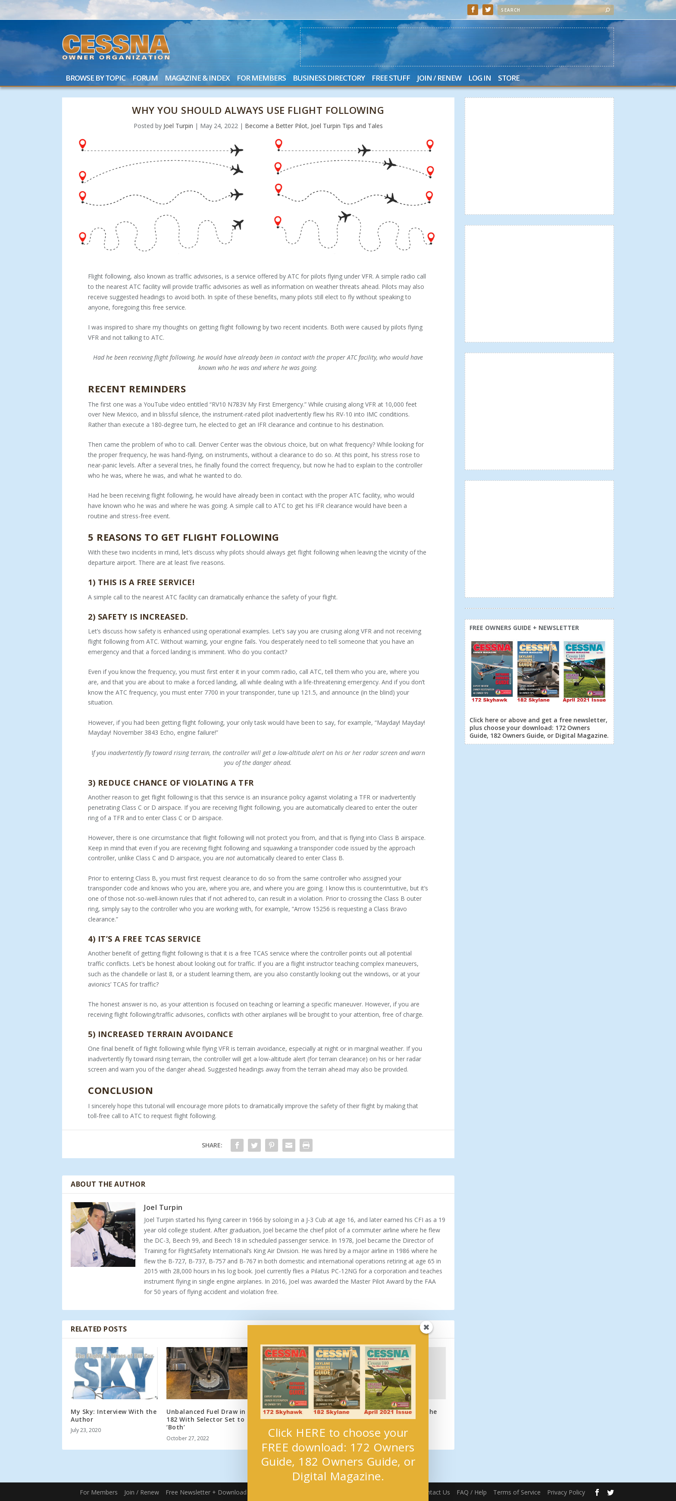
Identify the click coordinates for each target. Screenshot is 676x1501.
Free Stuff (391, 79)
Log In (479, 79)
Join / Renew (439, 79)
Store (509, 79)
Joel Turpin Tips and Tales (347, 126)
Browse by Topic (95, 79)
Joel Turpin (178, 126)
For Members (261, 79)
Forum (145, 79)
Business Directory (329, 79)
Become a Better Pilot (276, 126)
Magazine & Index (197, 79)
